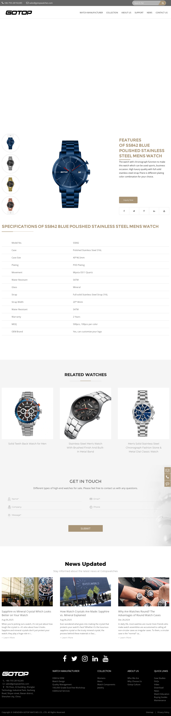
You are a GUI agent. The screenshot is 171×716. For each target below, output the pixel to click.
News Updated (85, 564)
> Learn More (8, 638)
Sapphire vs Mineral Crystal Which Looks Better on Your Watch (26, 613)
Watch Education (161, 694)
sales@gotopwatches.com (39, 3)
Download (158, 688)
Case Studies (159, 678)
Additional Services (61, 691)
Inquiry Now (128, 200)
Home (6, 24)
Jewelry (100, 688)
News (149, 12)
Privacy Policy (163, 712)
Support (139, 12)
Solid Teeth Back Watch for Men (27, 444)
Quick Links (161, 671)
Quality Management (62, 685)
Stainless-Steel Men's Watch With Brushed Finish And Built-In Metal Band (85, 448)
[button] (10, 136)
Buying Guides (160, 697)
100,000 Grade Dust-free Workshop (68, 688)
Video (156, 685)
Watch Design (58, 681)
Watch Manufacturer (91, 12)
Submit (85, 529)
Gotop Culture (133, 685)
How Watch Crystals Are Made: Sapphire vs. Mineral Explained (84, 613)
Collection (112, 12)
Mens (24, 24)
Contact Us (162, 12)
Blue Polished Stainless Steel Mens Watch (48, 24)
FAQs (156, 681)
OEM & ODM (58, 678)
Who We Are (133, 678)
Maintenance (160, 700)
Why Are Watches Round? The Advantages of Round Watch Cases (139, 613)
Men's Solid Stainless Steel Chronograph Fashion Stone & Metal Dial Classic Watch (143, 448)
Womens (101, 678)
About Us (126, 12)
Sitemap (150, 712)
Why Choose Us (134, 681)
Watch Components (106, 685)
